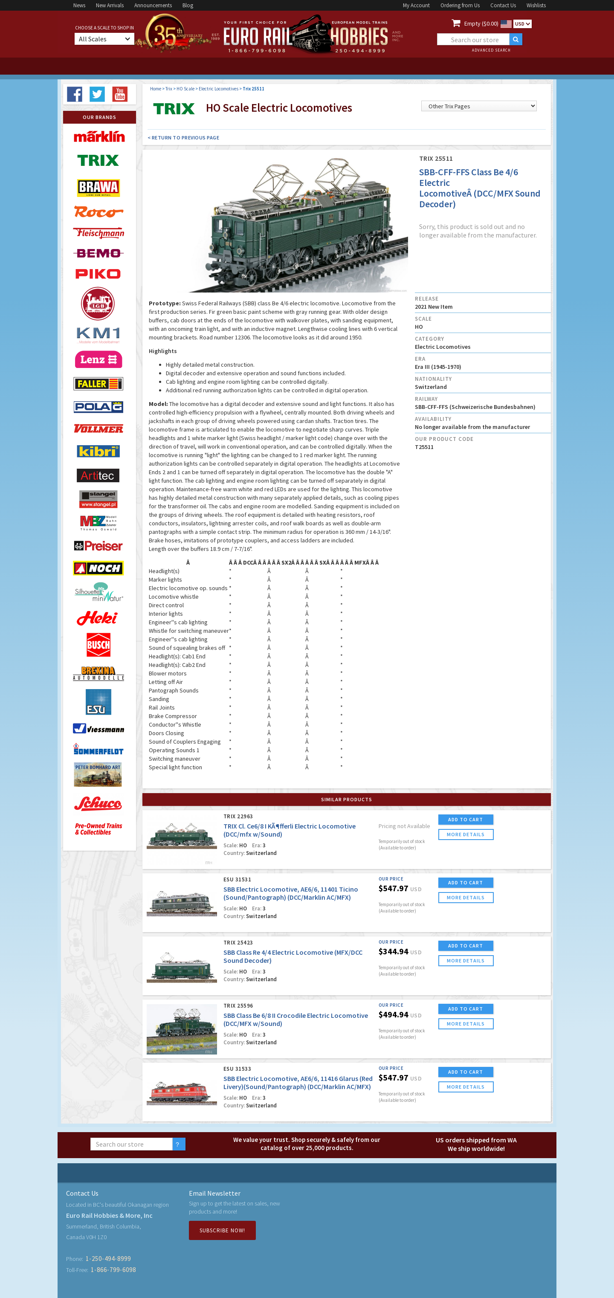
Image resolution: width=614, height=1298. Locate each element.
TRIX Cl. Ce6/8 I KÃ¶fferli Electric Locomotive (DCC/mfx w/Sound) (289, 830)
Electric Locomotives (218, 89)
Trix (168, 89)
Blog (187, 5)
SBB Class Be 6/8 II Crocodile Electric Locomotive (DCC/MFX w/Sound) (295, 1019)
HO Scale (185, 89)
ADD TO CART (465, 819)
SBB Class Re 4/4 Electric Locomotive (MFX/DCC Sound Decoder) (292, 956)
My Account (416, 5)
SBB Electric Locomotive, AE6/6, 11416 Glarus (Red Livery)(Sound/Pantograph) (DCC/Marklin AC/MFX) (298, 1082)
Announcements (153, 5)
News (79, 5)
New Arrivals (110, 5)
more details (466, 834)
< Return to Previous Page (184, 137)
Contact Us (503, 5)
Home (155, 89)
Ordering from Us (460, 5)
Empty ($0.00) (481, 23)
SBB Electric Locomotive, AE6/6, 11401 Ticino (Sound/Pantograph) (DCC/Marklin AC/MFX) (290, 893)
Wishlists (536, 5)
